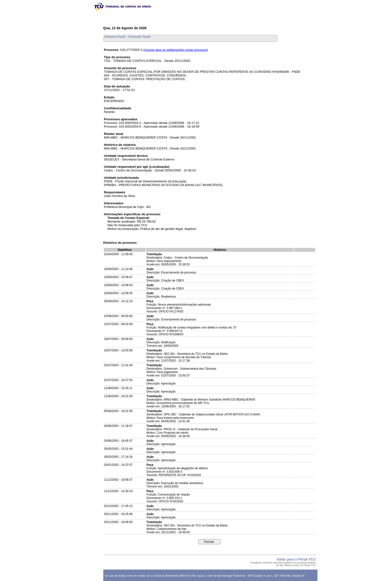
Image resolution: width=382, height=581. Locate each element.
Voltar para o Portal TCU (296, 559)
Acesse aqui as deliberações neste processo (175, 50)
